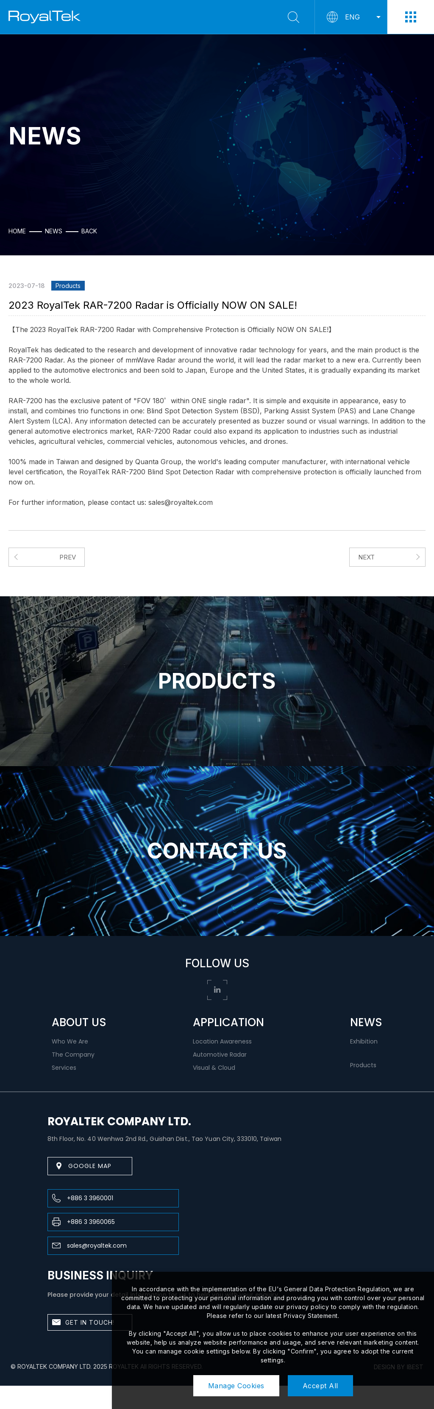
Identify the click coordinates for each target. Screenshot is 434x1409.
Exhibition (364, 1041)
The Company (73, 1054)
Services (64, 1067)
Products (363, 1065)
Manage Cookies (236, 1385)
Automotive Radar (220, 1054)
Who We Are (70, 1041)
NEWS (366, 1022)
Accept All (320, 1385)
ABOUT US (79, 1022)
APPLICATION (228, 1022)
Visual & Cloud (214, 1067)
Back (89, 231)
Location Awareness (222, 1041)
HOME (17, 231)
